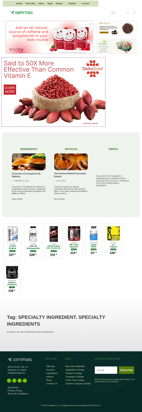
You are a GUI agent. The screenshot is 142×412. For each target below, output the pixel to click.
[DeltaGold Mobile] (53, 92)
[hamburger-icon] (113, 13)
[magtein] (116, 46)
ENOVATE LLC (95, 404)
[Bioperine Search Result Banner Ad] (116, 28)
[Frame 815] (49, 37)
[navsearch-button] (129, 13)
